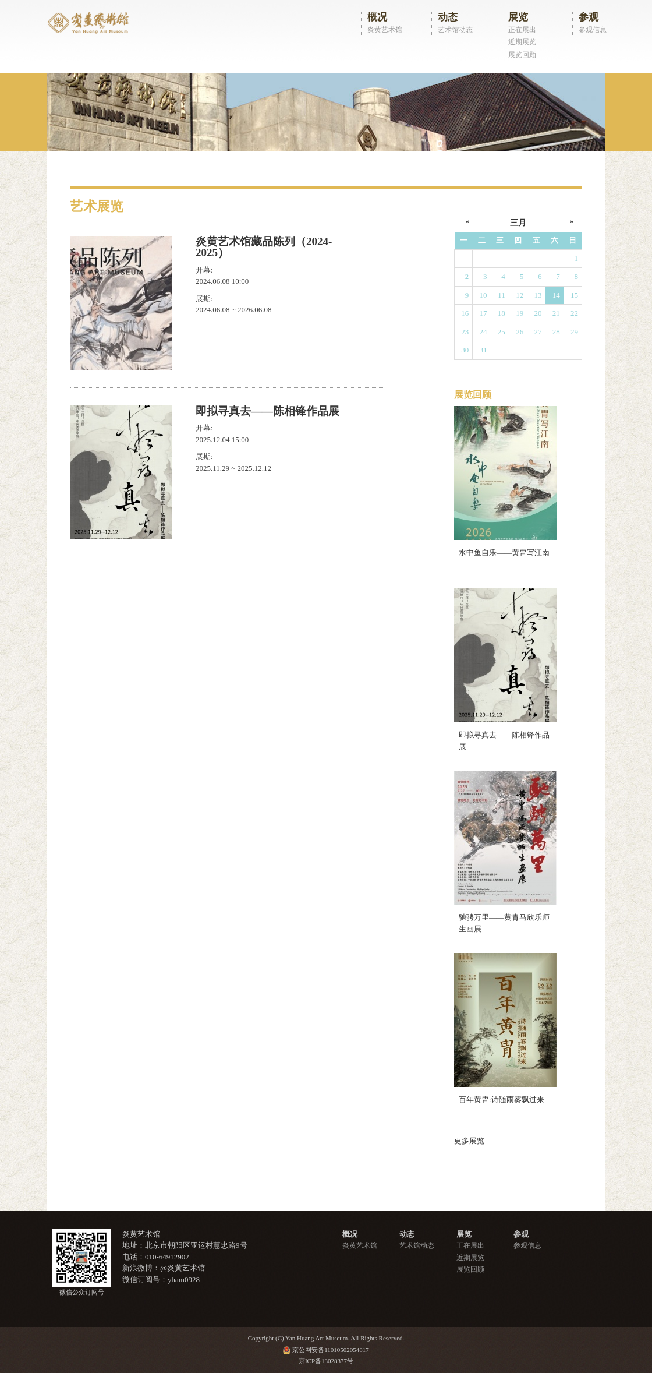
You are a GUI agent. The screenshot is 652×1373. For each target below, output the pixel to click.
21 (556, 313)
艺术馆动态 (455, 30)
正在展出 (522, 30)
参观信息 (593, 30)
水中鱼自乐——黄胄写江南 (504, 552)
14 (556, 295)
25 (501, 331)
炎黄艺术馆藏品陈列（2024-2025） (264, 247)
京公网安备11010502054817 (330, 1349)
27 (537, 331)
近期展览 (522, 42)
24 (483, 331)
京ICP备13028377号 (326, 1360)
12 (519, 295)
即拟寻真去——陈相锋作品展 (267, 411)
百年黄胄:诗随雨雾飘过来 (501, 1099)
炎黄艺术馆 (384, 30)
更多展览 (469, 1140)
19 (519, 313)
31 (483, 349)
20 (537, 313)
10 (483, 295)
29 (574, 331)
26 (519, 331)
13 (537, 295)
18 (501, 313)
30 (465, 349)
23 (465, 331)
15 (574, 295)
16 (465, 313)
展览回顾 (522, 55)
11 (501, 295)
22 (574, 313)
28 (556, 331)
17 (483, 313)
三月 (518, 222)
